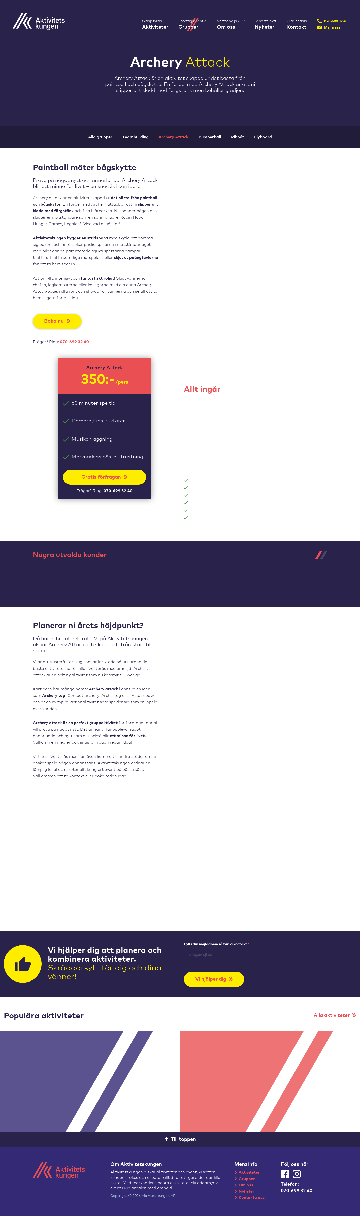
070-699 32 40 (332, 21)
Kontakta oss (252, 1198)
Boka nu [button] (57, 321)
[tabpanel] (62, 578)
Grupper (247, 1179)
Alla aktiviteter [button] (335, 1015)
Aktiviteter (249, 1172)
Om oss (246, 1185)
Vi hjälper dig (214, 979)
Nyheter (246, 1191)
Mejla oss (328, 27)
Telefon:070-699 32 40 (296, 1187)
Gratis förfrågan (104, 477)
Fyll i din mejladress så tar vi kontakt (216, 944)
